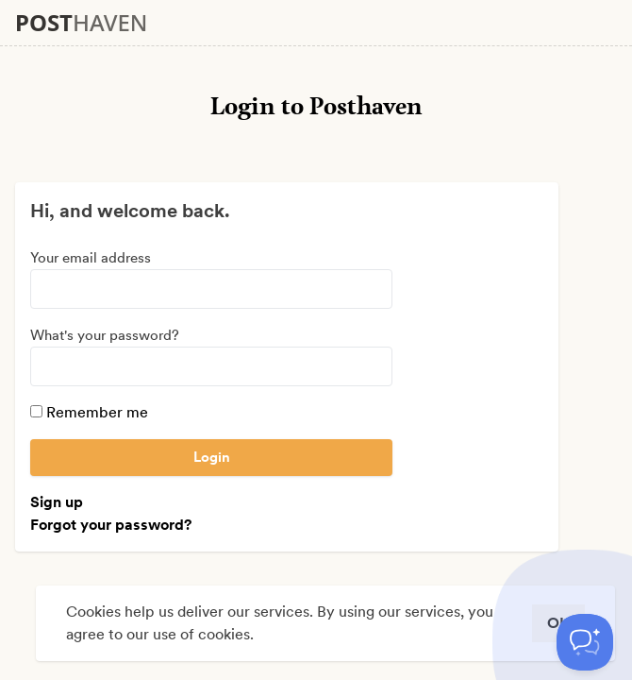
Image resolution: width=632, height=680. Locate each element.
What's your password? (104, 335)
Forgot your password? (110, 525)
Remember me (89, 412)
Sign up (56, 502)
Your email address (90, 257)
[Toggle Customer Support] (585, 642)
